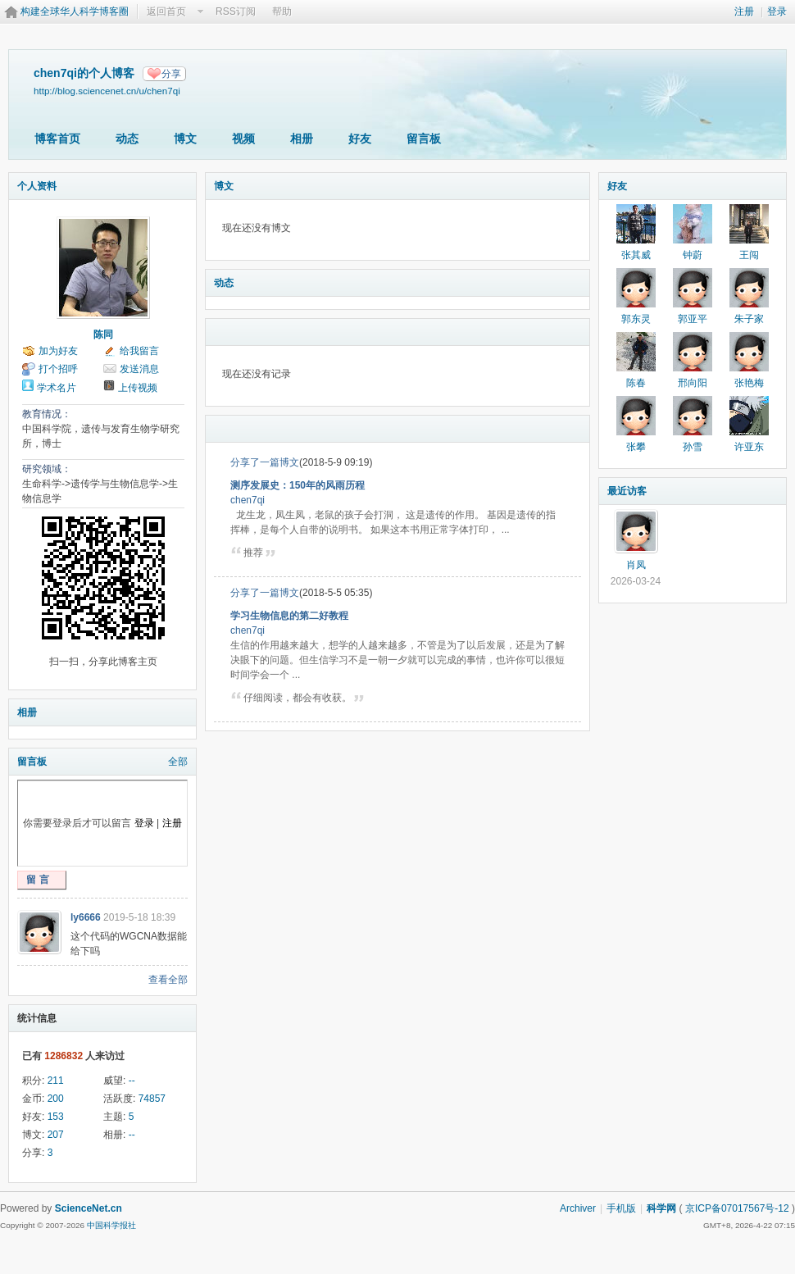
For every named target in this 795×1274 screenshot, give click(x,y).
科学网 (661, 1208)
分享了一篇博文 (264, 462)
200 (56, 1098)
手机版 (621, 1208)
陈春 (636, 383)
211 (56, 1080)
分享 (171, 74)
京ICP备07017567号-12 (737, 1208)
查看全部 (168, 979)
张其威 (636, 255)
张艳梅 (749, 383)
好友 (359, 138)
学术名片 (56, 388)
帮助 (282, 11)
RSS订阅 (236, 11)
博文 (185, 138)
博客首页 (57, 138)
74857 (152, 1098)
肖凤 (636, 565)
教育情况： (46, 414)
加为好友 (58, 351)
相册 (301, 138)
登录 (777, 11)
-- (132, 1080)
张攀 (636, 447)
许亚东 (749, 447)
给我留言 (139, 351)
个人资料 (37, 186)
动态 (127, 138)
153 (56, 1116)
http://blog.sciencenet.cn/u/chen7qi (107, 90)
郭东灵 (636, 319)
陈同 (103, 334)
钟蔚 (692, 255)
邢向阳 (692, 383)
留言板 (424, 138)
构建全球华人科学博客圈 (74, 11)
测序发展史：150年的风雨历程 (297, 485)
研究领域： (46, 469)
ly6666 (85, 917)
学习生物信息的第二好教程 (289, 615)
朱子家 (749, 319)
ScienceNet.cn (88, 1208)
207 (56, 1134)
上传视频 (137, 388)
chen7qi (247, 500)
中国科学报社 (111, 1225)
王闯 (749, 255)
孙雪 (692, 447)
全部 (178, 761)
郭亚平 (692, 319)
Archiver (578, 1208)
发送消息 (139, 369)
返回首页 (166, 11)
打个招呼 (58, 369)
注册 (744, 11)
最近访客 (627, 491)
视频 (243, 138)
